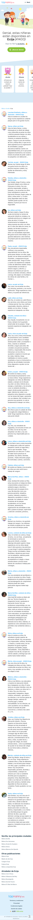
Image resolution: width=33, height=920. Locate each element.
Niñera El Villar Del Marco (9, 884)
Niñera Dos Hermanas (8, 841)
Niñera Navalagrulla (7, 879)
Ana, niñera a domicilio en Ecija (19, 408)
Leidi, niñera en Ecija (15, 298)
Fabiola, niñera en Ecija (16, 465)
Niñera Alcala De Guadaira (9, 844)
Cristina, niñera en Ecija (16, 717)
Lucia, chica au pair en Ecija (17, 333)
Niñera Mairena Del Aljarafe (10, 849)
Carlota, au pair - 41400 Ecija (18, 162)
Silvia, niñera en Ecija (15, 633)
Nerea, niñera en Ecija (15, 126)
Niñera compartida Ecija (9, 867)
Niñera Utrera (6, 846)
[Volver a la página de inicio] (8, 2)
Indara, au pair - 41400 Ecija (18, 372)
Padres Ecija (5, 864)
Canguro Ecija (6, 861)
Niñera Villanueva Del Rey (9, 876)
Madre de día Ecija (7, 859)
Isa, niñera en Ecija (14, 210)
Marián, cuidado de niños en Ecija (19, 755)
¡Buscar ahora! (16, 50)
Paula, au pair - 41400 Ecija (17, 246)
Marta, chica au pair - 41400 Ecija (19, 661)
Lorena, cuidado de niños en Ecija (19, 533)
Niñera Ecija (5, 856)
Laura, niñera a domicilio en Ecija (19, 441)
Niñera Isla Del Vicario (8, 882)
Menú (27, 2)
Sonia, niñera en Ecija (15, 793)
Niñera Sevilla (6, 839)
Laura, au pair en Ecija (15, 284)
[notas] (16, 911)
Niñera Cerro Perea (7, 874)
